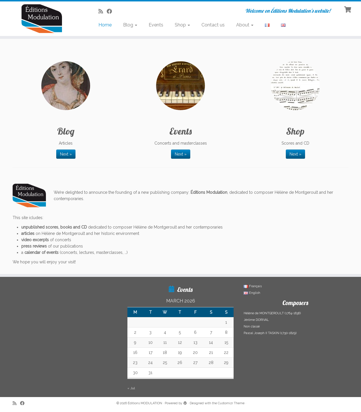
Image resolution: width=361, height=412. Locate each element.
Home (105, 25)
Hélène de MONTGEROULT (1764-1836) (272, 313)
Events (156, 25)
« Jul (131, 388)
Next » (66, 154)
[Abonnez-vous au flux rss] (102, 11)
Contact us (213, 25)
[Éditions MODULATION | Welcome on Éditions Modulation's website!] (41, 18)
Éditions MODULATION (145, 403)
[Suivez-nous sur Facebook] (111, 11)
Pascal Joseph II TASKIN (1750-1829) (270, 333)
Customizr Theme (231, 403)
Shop (182, 25)
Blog (130, 25)
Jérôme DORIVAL (256, 320)
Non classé (252, 326)
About (244, 25)
